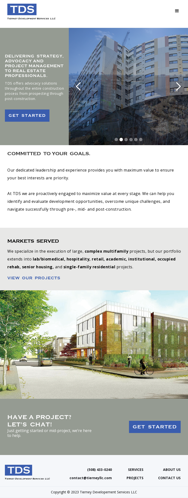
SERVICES (135, 470)
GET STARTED (27, 115)
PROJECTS (135, 478)
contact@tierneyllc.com (91, 478)
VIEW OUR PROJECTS (33, 278)
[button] (177, 11)
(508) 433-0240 (99, 470)
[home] (31, 11)
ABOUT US (172, 470)
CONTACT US (169, 478)
